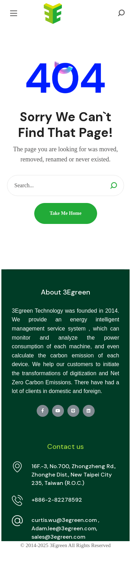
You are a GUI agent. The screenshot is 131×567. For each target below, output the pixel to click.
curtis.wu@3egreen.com (64, 520)
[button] (121, 13)
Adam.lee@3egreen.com (63, 528)
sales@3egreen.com (58, 536)
